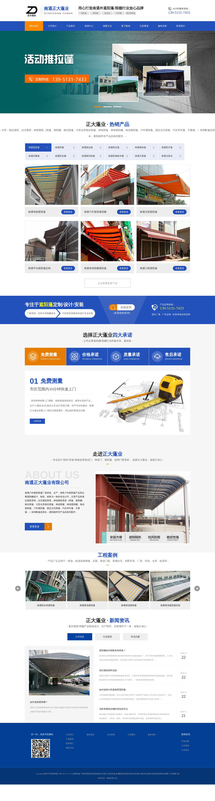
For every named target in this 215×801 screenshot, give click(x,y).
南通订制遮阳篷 (148, 268)
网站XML (70, 748)
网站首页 (34, 26)
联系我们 (180, 26)
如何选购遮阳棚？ (39, 702)
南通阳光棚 (60, 156)
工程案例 (70, 739)
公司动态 (79, 637)
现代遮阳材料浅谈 (108, 670)
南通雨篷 (59, 147)
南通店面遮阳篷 (148, 211)
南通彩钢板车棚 (116, 156)
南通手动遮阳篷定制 (39, 268)
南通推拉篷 (87, 147)
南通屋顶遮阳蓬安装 (170, 605)
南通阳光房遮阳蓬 (46, 605)
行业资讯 (107, 637)
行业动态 (185, 750)
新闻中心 (89, 26)
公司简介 (52, 26)
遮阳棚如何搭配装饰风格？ (112, 650)
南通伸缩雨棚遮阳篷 (95, 268)
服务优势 (162, 26)
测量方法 (107, 26)
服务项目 (90, 735)
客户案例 (125, 26)
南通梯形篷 (140, 147)
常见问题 (135, 637)
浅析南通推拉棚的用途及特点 (113, 709)
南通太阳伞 (167, 156)
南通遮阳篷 (34, 147)
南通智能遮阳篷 (37, 211)
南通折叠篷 (34, 156)
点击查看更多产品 (107, 283)
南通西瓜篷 (113, 147)
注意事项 (144, 26)
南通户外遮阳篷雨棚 (95, 211)
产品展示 (70, 26)
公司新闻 (185, 746)
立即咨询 (37, 421)
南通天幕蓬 (140, 156)
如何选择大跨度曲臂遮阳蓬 (112, 689)
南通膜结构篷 (88, 156)
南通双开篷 (167, 147)
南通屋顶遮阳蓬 (87, 605)
